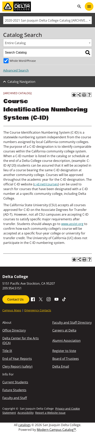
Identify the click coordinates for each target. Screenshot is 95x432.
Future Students (14, 390)
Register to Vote (64, 351)
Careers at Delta (64, 330)
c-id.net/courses (46, 184)
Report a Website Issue (50, 413)
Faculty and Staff (14, 398)
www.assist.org (72, 224)
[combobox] (47, 20)
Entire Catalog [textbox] (15, 43)
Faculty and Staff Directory (72, 322)
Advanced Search (16, 70)
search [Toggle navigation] (79, 6)
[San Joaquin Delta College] (39, 6)
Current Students (15, 382)
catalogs (24, 425)
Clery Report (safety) (17, 366)
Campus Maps (11, 310)
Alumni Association (66, 340)
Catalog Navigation (21, 81)
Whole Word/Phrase (23, 61)
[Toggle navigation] (89, 6)
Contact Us (15, 299)
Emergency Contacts (37, 310)
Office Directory (14, 330)
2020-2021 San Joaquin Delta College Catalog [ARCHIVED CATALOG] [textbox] (48, 20)
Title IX (7, 351)
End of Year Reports (17, 358)
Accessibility (26, 413)
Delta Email (60, 366)
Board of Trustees (65, 358)
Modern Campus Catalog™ (56, 429)
